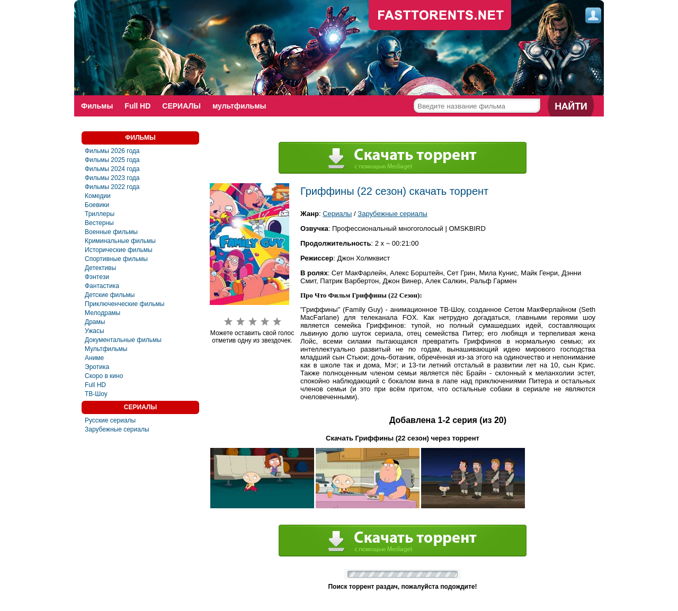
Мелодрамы (102, 313)
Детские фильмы (110, 295)
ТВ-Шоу (96, 394)
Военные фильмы (111, 232)
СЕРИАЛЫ (181, 106)
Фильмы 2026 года (112, 151)
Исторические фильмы (119, 250)
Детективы (100, 268)
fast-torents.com (440, 16)
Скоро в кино (104, 376)
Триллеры (99, 214)
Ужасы (94, 331)
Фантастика (102, 286)
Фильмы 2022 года (112, 187)
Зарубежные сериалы (117, 429)
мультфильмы (239, 106)
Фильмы (97, 106)
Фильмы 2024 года (112, 169)
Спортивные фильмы (116, 259)
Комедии (98, 196)
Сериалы (337, 214)
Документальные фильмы (123, 340)
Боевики (97, 205)
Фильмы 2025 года (112, 160)
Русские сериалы (110, 420)
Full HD (137, 106)
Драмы (95, 322)
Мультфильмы (106, 349)
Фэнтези (97, 277)
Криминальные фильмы (120, 241)
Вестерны (99, 223)
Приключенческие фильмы (124, 304)
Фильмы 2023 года (112, 178)
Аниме (94, 358)
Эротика (97, 367)
